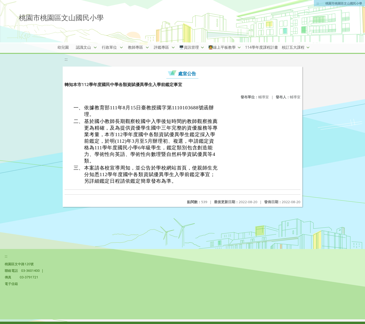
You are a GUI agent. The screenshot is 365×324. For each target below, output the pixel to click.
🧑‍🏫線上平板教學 (222, 47)
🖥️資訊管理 (189, 47)
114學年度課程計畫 (261, 47)
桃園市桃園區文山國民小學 (343, 3)
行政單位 (109, 47)
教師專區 (135, 47)
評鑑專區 (161, 47)
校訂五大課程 (293, 47)
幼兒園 (63, 47)
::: (318, 3)
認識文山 (83, 47)
